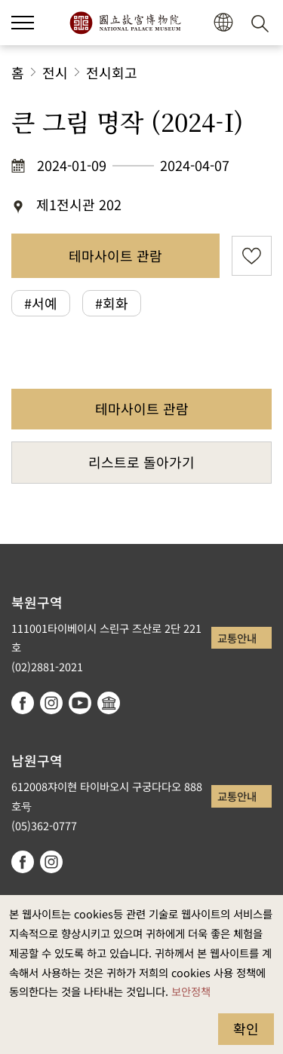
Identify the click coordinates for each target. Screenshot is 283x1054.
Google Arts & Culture (108, 703)
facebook (22, 703)
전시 (55, 72)
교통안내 (237, 638)
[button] (223, 23)
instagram (51, 703)
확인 (246, 1028)
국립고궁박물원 (125, 22)
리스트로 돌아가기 (141, 462)
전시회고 (111, 72)
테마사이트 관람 (115, 255)
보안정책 (191, 991)
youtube (80, 703)
